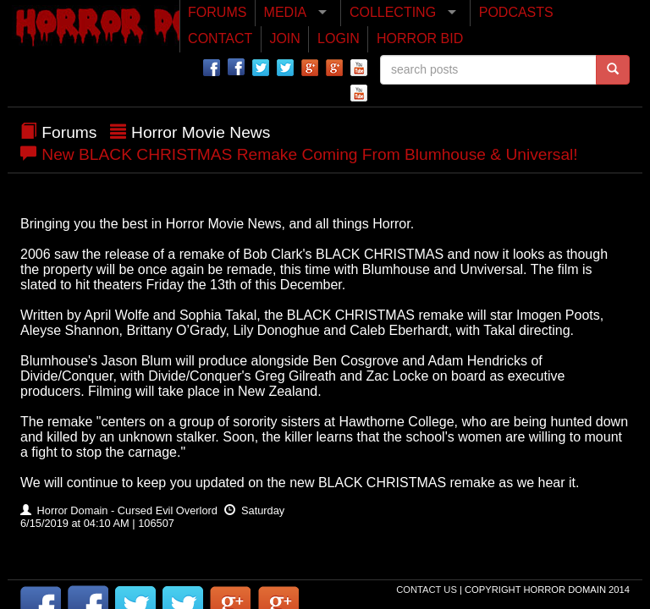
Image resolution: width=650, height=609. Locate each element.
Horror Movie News (200, 132)
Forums (68, 132)
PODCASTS (516, 12)
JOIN (284, 38)
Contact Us (428, 589)
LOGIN (338, 38)
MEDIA (285, 12)
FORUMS (217, 12)
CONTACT (220, 38)
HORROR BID (420, 38)
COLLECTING (393, 12)
